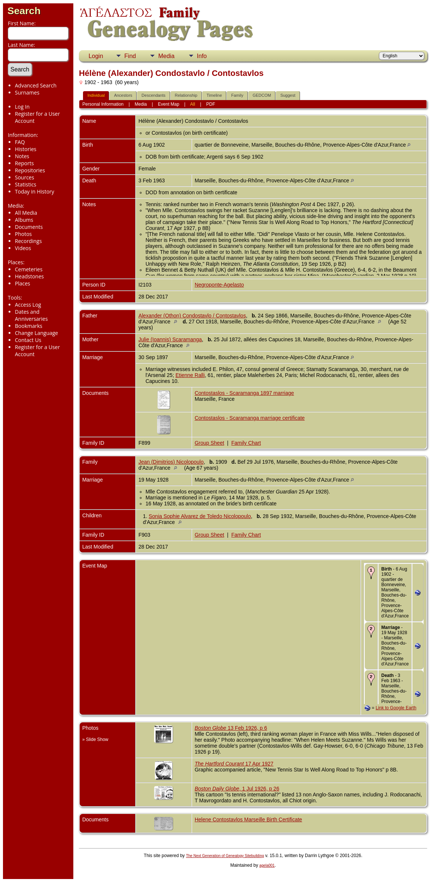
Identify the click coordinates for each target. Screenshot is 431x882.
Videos (23, 248)
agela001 (267, 865)
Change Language (36, 332)
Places (22, 283)
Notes (22, 156)
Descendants (153, 95)
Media (166, 56)
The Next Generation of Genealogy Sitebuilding (225, 856)
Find (130, 56)
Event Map (168, 104)
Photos (23, 233)
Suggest (287, 95)
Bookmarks (28, 325)
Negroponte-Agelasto (219, 285)
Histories (25, 149)
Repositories (30, 170)
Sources (24, 177)
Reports (24, 163)
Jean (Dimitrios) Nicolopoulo (171, 462)
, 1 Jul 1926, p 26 (237, 789)
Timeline (214, 95)
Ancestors (123, 95)
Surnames (27, 92)
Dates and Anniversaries (31, 315)
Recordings (28, 241)
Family (237, 95)
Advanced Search (36, 85)
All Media (26, 212)
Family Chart (246, 443)
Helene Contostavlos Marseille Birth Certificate (248, 819)
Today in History (34, 191)
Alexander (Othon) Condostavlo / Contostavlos (192, 316)
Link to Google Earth (396, 707)
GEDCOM (262, 95)
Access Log (28, 304)
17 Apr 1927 (234, 764)
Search (24, 10)
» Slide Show (95, 739)
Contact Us (28, 339)
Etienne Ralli (190, 375)
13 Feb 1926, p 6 (231, 728)
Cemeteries (28, 269)
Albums (24, 219)
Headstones (29, 276)
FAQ (20, 142)
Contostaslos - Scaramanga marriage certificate (250, 418)
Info (202, 56)
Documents (29, 226)
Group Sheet (209, 443)
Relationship (186, 95)
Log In (22, 106)
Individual (96, 95)
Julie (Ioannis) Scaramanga (170, 339)
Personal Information (103, 104)
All (192, 104)
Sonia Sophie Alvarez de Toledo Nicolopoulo (200, 516)
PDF (210, 104)
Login (96, 56)
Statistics (25, 184)
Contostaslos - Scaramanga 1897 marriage (244, 393)
